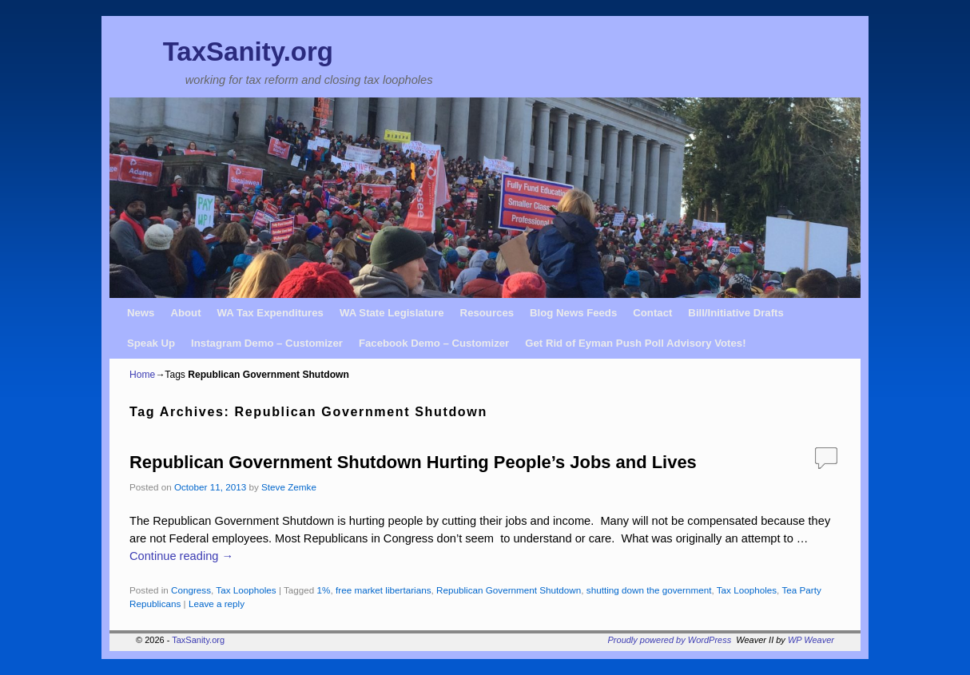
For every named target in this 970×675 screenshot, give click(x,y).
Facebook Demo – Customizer (434, 343)
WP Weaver (811, 640)
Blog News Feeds (573, 313)
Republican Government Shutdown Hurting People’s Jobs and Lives (413, 462)
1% (324, 590)
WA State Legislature (392, 313)
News (140, 313)
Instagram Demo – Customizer (267, 343)
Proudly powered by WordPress (670, 640)
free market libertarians (383, 590)
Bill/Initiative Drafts (735, 313)
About (185, 313)
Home (142, 374)
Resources (487, 313)
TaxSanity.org (248, 51)
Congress (191, 590)
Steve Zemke (288, 487)
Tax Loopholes (246, 590)
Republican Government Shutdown (508, 590)
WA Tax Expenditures (270, 313)
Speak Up (151, 343)
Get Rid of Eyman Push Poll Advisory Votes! (635, 343)
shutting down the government (649, 590)
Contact (652, 313)
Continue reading (181, 556)
